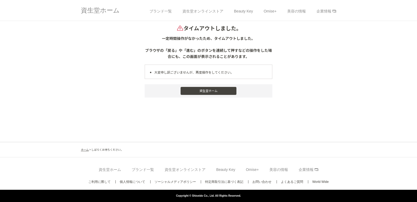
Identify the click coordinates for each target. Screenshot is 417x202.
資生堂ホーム (100, 10)
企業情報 (323, 11)
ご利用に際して (99, 182)
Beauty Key (243, 11)
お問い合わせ (262, 182)
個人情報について (132, 182)
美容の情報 (296, 11)
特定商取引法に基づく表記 (224, 182)
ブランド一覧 (160, 11)
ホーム (85, 150)
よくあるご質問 (292, 182)
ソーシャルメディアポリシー (175, 182)
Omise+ (270, 11)
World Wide (320, 182)
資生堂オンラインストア (202, 11)
